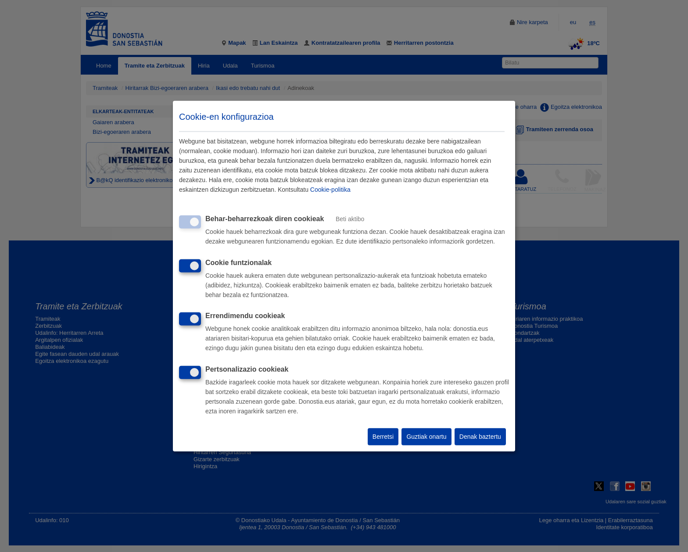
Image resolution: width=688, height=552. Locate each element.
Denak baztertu (480, 436)
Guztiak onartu (426, 436)
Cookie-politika (330, 189)
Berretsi (383, 436)
